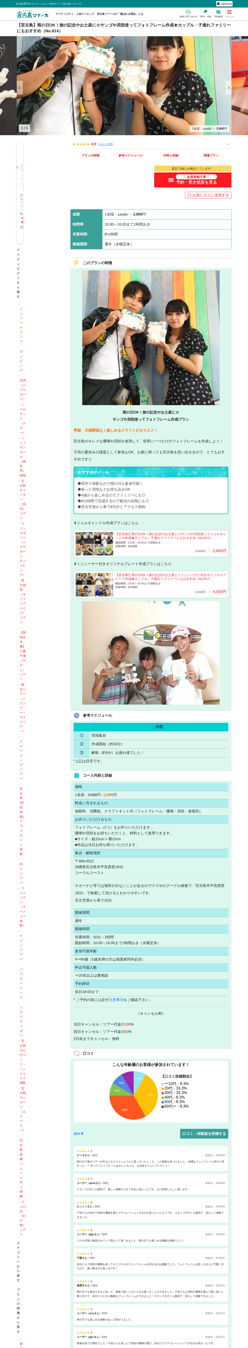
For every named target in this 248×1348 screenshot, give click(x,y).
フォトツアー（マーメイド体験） (23, 907)
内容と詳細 (170, 155)
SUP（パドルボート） (23, 390)
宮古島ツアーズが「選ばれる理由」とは (120, 13)
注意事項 (116, 1000)
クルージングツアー (21, 760)
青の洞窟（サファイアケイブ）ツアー (23, 601)
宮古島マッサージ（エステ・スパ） (23, 1109)
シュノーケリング (21, 325)
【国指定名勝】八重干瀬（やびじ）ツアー (23, 656)
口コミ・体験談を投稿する (204, 1134)
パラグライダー (21, 1021)
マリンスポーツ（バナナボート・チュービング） (23, 549)
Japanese (226, 3)
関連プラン (211, 155)
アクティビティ (65, 13)
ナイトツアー (21, 947)
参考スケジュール (131, 155)
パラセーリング (21, 983)
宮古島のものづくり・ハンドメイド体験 (23, 1061)
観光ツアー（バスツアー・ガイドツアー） (23, 708)
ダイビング (21, 361)
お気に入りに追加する (211, 195)
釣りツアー (21, 873)
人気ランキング (85, 13)
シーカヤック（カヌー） (23, 418)
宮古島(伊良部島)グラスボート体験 (22, 821)
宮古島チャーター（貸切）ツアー (23, 499)
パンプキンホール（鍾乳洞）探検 (23, 456)
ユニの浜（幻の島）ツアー (23, 1218)
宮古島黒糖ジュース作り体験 (21, 1168)
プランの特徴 (90, 155)
